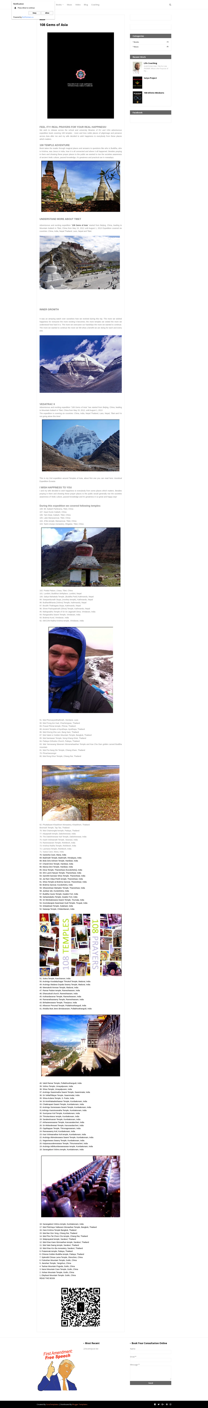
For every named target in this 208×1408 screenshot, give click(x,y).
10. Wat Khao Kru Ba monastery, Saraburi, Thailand (61, 1248)
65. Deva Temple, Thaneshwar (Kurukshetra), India (61, 870)
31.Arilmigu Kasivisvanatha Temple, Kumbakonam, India (63, 1110)
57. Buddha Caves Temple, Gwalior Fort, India (59, 894)
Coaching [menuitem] (95, 4)
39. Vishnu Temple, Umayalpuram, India (56, 1086)
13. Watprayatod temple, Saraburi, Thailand (58, 1239)
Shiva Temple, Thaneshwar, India (71, 876)
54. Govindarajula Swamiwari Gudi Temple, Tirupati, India (63, 903)
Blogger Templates (79, 1404)
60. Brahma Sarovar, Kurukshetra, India (56, 885)
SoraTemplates (52, 1404)
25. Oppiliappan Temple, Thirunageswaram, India (60, 1128)
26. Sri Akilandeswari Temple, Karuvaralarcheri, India (62, 1125)
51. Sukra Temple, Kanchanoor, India (55, 978)
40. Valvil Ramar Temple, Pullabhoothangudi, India (61, 1083)
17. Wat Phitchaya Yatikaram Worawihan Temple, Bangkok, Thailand (68, 1227)
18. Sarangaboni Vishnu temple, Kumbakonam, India (62, 1224)
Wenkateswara (51, 900)
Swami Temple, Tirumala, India (71, 900)
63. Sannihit (45, 876)
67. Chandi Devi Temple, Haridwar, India (56, 864)
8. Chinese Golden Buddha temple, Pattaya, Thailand (62, 1254)
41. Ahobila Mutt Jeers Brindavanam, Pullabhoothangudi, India (66, 1009)
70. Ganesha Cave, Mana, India (53, 855)
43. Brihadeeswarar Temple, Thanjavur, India (58, 1003)
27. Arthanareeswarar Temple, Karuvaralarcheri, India (62, 1122)
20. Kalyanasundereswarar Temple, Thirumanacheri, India (64, 1143)
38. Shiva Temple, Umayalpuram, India (56, 1089)
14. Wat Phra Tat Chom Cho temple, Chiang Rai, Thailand (64, 1236)
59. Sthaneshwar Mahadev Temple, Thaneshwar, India (62, 888)
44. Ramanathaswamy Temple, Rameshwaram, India (62, 999)
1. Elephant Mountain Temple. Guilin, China (58, 1275)
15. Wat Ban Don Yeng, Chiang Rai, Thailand (58, 1233)
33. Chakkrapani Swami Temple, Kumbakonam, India (62, 1104)
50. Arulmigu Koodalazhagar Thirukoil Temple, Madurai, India (65, 981)
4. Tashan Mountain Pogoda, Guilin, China (57, 1266)
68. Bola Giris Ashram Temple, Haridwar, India (59, 861)
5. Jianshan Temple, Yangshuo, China (55, 1263)
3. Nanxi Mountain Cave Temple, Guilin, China (59, 1269)
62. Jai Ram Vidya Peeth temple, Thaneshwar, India (61, 879)
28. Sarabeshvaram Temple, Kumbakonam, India (60, 1119)
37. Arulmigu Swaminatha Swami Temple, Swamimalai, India (65, 1092)
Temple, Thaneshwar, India (70, 873)
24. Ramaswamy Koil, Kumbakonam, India (57, 1131)
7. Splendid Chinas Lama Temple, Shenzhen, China (61, 1257)
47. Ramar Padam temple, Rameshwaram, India (60, 990)
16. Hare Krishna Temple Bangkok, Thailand (58, 1230)
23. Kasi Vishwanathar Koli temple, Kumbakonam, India (63, 1134)
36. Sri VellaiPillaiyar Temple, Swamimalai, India (60, 1095)
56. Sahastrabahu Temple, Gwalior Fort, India (58, 897)
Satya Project (150, 78)
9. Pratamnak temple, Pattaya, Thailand (56, 1251)
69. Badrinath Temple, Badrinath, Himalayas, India (60, 858)
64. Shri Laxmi (46, 873)
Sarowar (53, 876)
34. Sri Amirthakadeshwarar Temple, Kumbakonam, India (63, 1101)
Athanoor (46, 1005)
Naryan (55, 873)
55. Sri (42, 900)
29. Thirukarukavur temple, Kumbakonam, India (59, 1116)
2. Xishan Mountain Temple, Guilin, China (57, 1272)
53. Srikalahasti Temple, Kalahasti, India (56, 906)
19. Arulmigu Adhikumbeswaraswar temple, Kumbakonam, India (66, 1146)
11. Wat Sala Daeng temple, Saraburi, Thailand (59, 1245)
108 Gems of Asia (80, 225)
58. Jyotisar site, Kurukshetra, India (55, 891)
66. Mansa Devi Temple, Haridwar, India (56, 867)
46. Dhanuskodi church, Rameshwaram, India (59, 993)
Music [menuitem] (69, 4)
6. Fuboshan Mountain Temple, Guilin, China (58, 1260)
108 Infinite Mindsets (154, 92)
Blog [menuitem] (86, 4)
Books (151, 42)
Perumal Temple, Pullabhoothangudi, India (68, 1005)
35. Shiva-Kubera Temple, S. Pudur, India (57, 1098)
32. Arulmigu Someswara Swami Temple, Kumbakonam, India (65, 1107)
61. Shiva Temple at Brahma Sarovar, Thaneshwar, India (63, 882)
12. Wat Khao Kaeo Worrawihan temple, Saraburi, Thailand (64, 1242)
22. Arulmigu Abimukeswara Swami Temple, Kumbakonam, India (66, 1137)
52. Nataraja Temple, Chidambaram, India (57, 909)
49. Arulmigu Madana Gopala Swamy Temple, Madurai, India (65, 984)
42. (41, 1005)
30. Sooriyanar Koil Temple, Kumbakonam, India (60, 1113)
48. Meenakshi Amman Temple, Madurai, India (59, 987)
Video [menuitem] (78, 4)
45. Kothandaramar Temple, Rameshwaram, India (60, 996)
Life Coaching (150, 63)
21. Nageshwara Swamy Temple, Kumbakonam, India (62, 1140)
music (151, 46)
